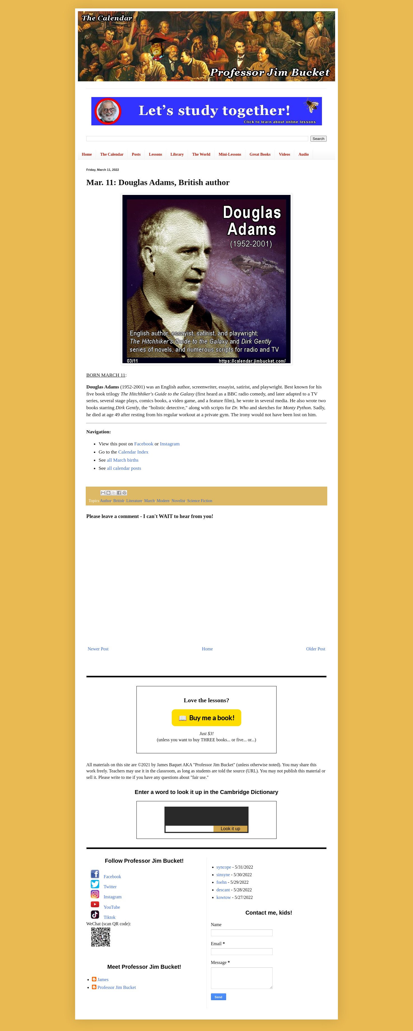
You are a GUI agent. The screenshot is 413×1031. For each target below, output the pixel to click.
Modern (163, 500)
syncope (224, 867)
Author (105, 500)
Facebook (143, 444)
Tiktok (109, 917)
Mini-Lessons (230, 154)
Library (177, 154)
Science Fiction (199, 500)
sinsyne (223, 874)
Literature (134, 500)
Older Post (315, 648)
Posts (136, 154)
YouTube (112, 907)
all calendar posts (124, 468)
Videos (284, 154)
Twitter (110, 886)
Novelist (178, 500)
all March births (122, 460)
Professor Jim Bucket (117, 987)
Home (87, 154)
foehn (222, 882)
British (118, 500)
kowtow (224, 897)
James (103, 979)
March (149, 500)
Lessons (155, 154)
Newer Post (98, 648)
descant (223, 889)
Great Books (260, 154)
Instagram (170, 444)
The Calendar (112, 154)
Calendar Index (133, 452)
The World (201, 154)
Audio (303, 154)
